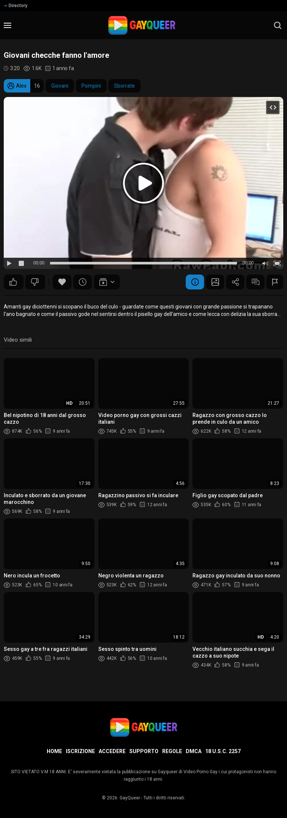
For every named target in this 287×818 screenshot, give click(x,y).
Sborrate (124, 86)
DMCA (193, 751)
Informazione (193, 282)
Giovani (59, 86)
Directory (15, 5)
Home (54, 751)
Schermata (213, 282)
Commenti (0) (255, 282)
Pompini (91, 86)
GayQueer (130, 797)
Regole (172, 751)
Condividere (234, 282)
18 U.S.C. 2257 (223, 751)
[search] (277, 25)
